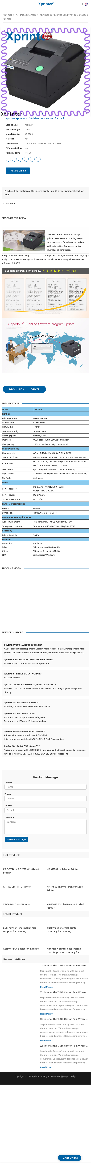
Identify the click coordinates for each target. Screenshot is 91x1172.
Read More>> (46, 989)
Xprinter (7, 14)
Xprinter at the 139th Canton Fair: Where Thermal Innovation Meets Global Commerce (64, 968)
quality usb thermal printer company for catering (62, 932)
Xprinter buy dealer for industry (21, 951)
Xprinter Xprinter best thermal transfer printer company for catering (64, 953)
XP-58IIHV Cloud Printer (16, 907)
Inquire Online (18, 170)
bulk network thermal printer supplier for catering (19, 932)
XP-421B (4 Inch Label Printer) (63, 871)
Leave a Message (16, 839)
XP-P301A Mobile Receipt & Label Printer (65, 909)
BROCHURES (16, 389)
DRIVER (35, 389)
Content (9, 817)
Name (8, 782)
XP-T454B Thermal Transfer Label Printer (65, 891)
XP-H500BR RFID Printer (17, 889)
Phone (7, 794)
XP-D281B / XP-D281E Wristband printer (21, 873)
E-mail (8, 805)
